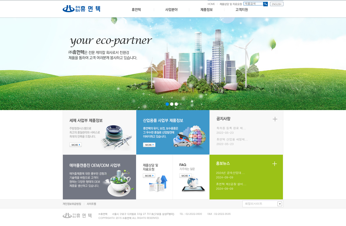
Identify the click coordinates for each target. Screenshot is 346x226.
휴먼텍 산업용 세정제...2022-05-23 (232, 141)
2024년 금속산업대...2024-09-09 (230, 175)
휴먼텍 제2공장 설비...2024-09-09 (231, 186)
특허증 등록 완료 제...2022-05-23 (231, 130)
